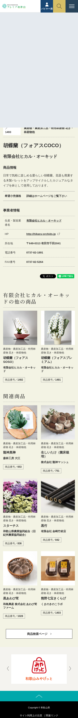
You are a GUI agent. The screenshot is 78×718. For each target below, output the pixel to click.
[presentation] (8, 669)
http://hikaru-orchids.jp (41, 234)
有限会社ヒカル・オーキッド (44, 220)
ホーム (15, 34)
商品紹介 (28, 34)
